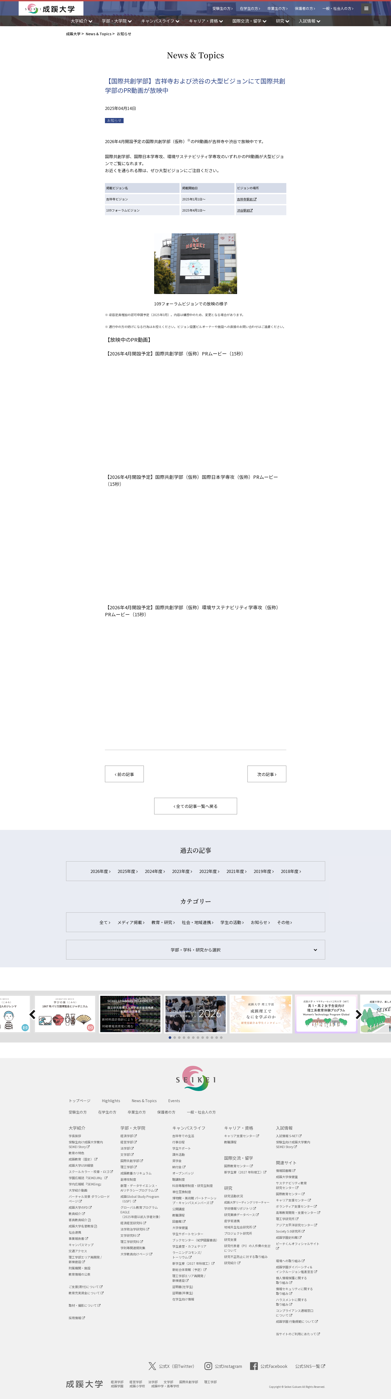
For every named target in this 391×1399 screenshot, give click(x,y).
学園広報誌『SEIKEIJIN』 (88, 1178)
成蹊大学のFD (80, 1207)
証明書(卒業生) (182, 1293)
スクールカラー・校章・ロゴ (91, 1171)
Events (174, 1100)
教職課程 (178, 1215)
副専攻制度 (128, 1179)
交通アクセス (78, 1251)
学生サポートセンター (187, 1234)
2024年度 (155, 871)
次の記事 (266, 774)
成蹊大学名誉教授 (83, 1226)
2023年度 (182, 871)
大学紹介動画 (78, 1190)
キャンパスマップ (81, 1244)
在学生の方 (249, 8)
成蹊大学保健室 (287, 1176)
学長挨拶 (75, 1136)
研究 (228, 1188)
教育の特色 (76, 1153)
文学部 (127, 1154)
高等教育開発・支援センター (298, 1212)
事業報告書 (78, 1238)
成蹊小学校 (137, 1386)
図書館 (179, 1221)
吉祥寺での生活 (183, 1136)
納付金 (179, 1167)
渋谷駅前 (245, 210)
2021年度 (236, 871)
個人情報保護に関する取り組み (291, 1280)
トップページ (79, 1100)
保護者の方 (304, 8)
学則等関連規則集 (132, 1248)
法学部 (127, 1148)
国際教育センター (238, 1166)
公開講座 (178, 1209)
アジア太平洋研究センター (296, 1225)
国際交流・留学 (238, 1158)
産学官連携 (232, 1221)
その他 (284, 922)
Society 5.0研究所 (290, 1231)
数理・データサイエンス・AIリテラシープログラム (139, 1187)
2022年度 (209, 871)
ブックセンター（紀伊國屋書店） (195, 1240)
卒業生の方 (276, 8)
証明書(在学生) (182, 1286)
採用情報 (77, 1318)
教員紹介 (77, 1213)
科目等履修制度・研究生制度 (192, 1185)
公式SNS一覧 (310, 1366)
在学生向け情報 (183, 1299)
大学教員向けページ (136, 1254)
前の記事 (124, 774)
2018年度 (291, 871)
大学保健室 (180, 1227)
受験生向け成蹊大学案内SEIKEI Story (86, 1144)
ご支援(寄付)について (86, 1286)
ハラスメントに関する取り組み (291, 1301)
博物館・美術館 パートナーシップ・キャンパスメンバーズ (194, 1200)
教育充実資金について (86, 1293)
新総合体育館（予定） (189, 1269)
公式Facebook (268, 1366)
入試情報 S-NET (289, 1136)
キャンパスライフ (188, 1128)
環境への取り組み (290, 1260)
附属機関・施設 (79, 1268)
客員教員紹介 (80, 1220)
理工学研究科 (131, 1241)
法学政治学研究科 (134, 1229)
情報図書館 (285, 1170)
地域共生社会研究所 (240, 1227)
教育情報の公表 (79, 1274)
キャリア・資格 (238, 1128)
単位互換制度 (181, 1192)
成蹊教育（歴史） (83, 1159)
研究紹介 (232, 1263)
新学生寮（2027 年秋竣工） (193, 1263)
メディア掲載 (130, 922)
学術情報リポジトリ (240, 1208)
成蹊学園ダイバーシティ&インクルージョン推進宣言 (296, 1269)
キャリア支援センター (241, 1136)
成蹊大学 (84, 1384)
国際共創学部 (131, 1160)
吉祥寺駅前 (247, 199)
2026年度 (100, 871)
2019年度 (264, 871)
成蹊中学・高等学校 (165, 1386)
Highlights (111, 1100)
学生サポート (181, 1148)
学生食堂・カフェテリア (189, 1246)
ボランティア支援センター (296, 1206)
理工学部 (128, 1167)
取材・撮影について (85, 1305)
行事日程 (178, 1142)
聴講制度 (178, 1179)
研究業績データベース (241, 1214)
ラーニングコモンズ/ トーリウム (187, 1254)
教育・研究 (163, 922)
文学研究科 (130, 1235)
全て (104, 922)
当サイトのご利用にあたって (298, 1334)
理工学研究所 (287, 1218)
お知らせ (114, 120)
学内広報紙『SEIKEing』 (86, 1184)
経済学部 (128, 1136)
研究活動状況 (233, 1196)
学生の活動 (232, 922)
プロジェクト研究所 (238, 1233)
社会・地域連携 (197, 922)
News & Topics (144, 1100)
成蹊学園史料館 (289, 1237)
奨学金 (177, 1160)
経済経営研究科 (133, 1223)
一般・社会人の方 (336, 8)
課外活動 (178, 1154)
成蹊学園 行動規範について (297, 1321)
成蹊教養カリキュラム (136, 1173)
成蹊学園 (117, 1386)
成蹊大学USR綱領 (81, 1165)
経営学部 (128, 1142)
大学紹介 (77, 1128)
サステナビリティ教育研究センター (291, 1185)
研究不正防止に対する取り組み (246, 1256)
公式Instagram (223, 1366)
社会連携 (75, 1232)
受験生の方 (221, 8)
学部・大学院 (132, 1128)
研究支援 (230, 1239)
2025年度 (128, 871)
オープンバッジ (183, 1173)
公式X (172, 1366)
